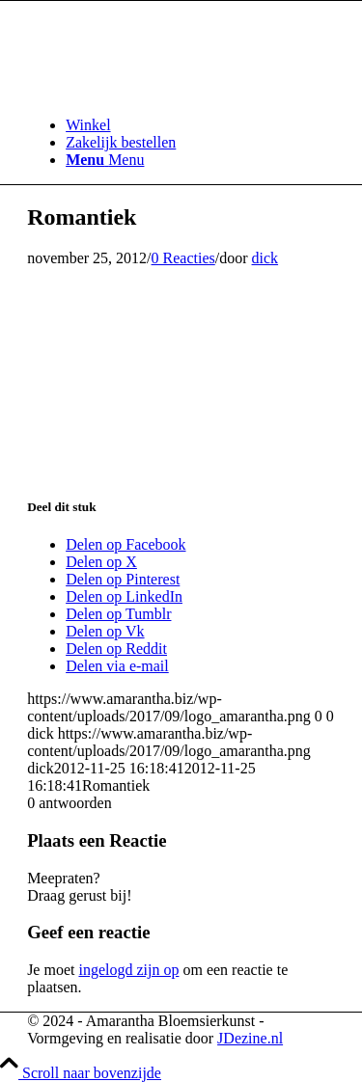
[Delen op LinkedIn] (124, 596)
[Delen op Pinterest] (123, 579)
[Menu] (105, 159)
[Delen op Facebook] (125, 544)
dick (265, 258)
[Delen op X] (101, 562)
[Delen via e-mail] (117, 666)
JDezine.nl (250, 1038)
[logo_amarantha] (172, 92)
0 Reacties (183, 258)
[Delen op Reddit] (116, 648)
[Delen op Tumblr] (118, 614)
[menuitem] (200, 125)
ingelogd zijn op (128, 969)
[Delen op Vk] (105, 631)
